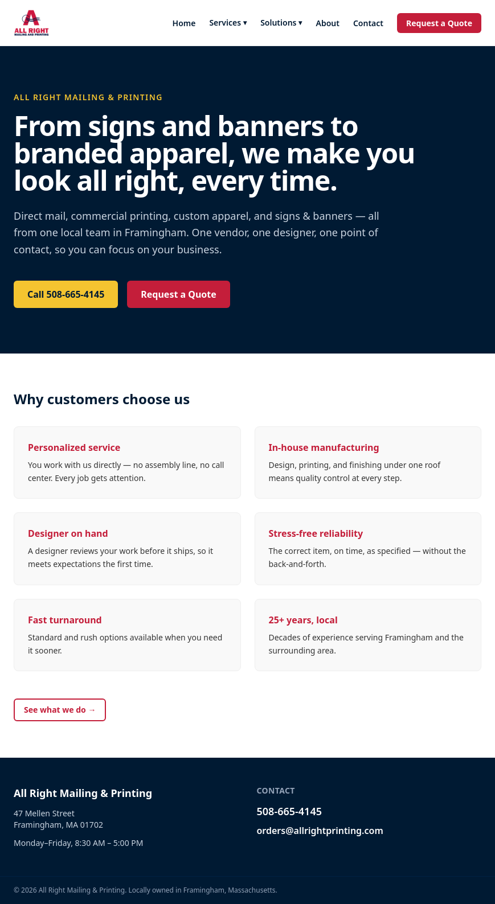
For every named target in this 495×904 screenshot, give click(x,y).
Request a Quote (439, 23)
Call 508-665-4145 (65, 294)
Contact (368, 23)
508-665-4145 (289, 811)
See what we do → (60, 709)
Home (184, 23)
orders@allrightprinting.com (320, 830)
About (327, 23)
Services (228, 22)
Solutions (281, 22)
